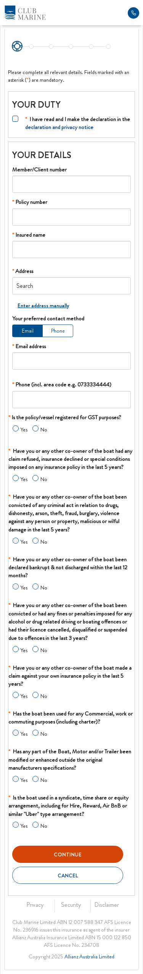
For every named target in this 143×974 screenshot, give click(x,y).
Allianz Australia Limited (89, 956)
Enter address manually (43, 305)
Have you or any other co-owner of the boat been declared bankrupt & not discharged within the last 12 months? (67, 567)
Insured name (28, 235)
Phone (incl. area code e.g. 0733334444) (61, 384)
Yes (24, 429)
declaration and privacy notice (59, 127)
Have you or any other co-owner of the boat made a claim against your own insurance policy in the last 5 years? (70, 676)
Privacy (34, 904)
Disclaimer (106, 904)
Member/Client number (39, 169)
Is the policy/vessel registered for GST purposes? (64, 417)
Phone (58, 330)
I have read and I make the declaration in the (77, 123)
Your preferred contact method (48, 318)
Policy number (29, 202)
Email (28, 330)
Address (22, 271)
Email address (29, 346)
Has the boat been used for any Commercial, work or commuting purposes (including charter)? (70, 717)
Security (71, 904)
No (43, 429)
